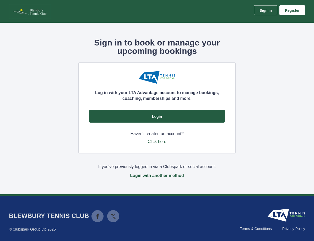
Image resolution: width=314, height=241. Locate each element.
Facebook (97, 216)
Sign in (265, 10)
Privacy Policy (293, 229)
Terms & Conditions (256, 229)
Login (157, 116)
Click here (157, 141)
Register (292, 10)
